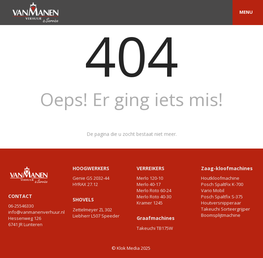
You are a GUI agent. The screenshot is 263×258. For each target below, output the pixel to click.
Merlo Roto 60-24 (154, 190)
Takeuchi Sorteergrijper (225, 209)
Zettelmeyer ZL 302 (92, 210)
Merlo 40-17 (149, 184)
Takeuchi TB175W (155, 228)
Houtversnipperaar (221, 203)
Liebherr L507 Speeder (96, 216)
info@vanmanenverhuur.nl (36, 212)
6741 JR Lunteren (25, 224)
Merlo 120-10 (150, 178)
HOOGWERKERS (91, 168)
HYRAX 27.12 (85, 184)
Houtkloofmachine (220, 178)
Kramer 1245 (150, 203)
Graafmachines (156, 218)
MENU (246, 12)
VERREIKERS (150, 168)
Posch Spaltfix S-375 (222, 197)
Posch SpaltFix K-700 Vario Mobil (222, 187)
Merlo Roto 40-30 (154, 197)
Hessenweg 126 (24, 218)
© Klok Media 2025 (131, 248)
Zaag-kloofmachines (227, 168)
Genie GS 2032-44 (91, 178)
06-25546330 (21, 206)
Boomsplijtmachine (220, 215)
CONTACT (20, 196)
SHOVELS (83, 199)
